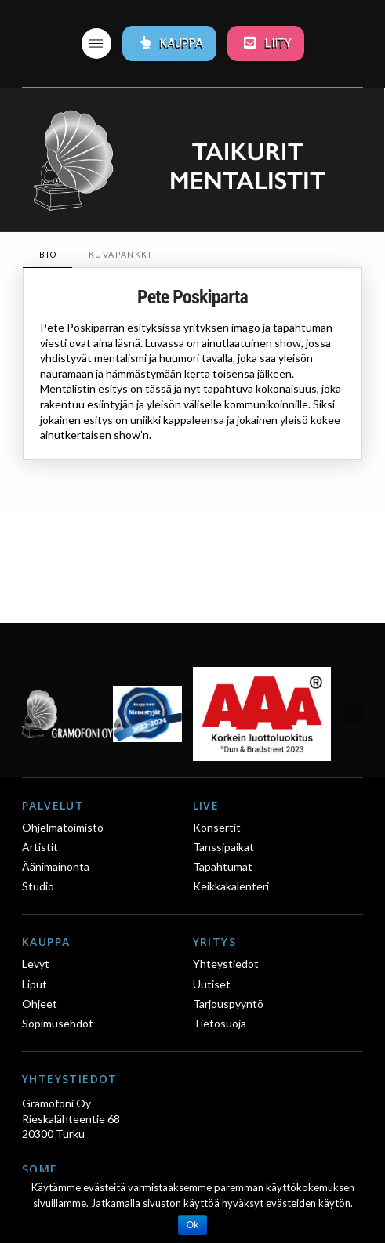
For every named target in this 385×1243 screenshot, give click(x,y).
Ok (192, 1224)
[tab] (47, 255)
